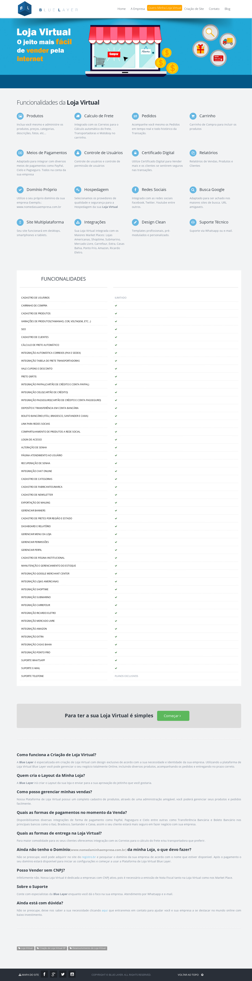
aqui (105, 910)
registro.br (89, 857)
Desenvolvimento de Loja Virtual (88, 948)
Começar (173, 715)
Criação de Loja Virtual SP (51, 948)
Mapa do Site (29, 974)
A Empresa (138, 9)
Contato (214, 9)
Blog (227, 9)
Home (122, 9)
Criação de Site (194, 9)
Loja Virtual (25, 948)
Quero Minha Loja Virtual (164, 8)
